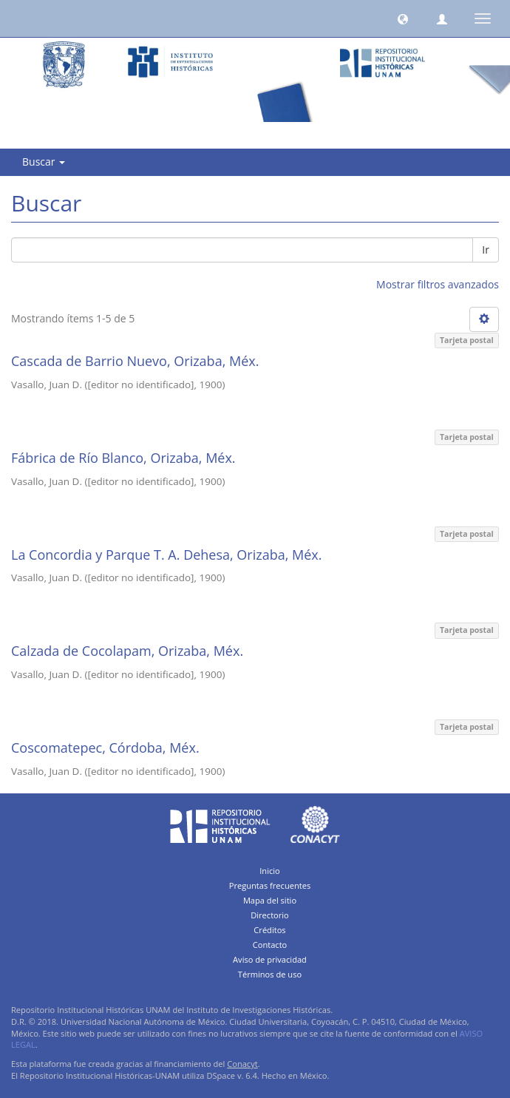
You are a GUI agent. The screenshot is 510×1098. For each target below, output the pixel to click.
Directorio (270, 915)
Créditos (269, 929)
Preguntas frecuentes (269, 885)
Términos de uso (270, 974)
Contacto (270, 944)
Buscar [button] (43, 162)
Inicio (269, 870)
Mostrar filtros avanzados (437, 284)
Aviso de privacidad (270, 959)
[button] (403, 18)
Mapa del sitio (269, 900)
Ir (485, 250)
